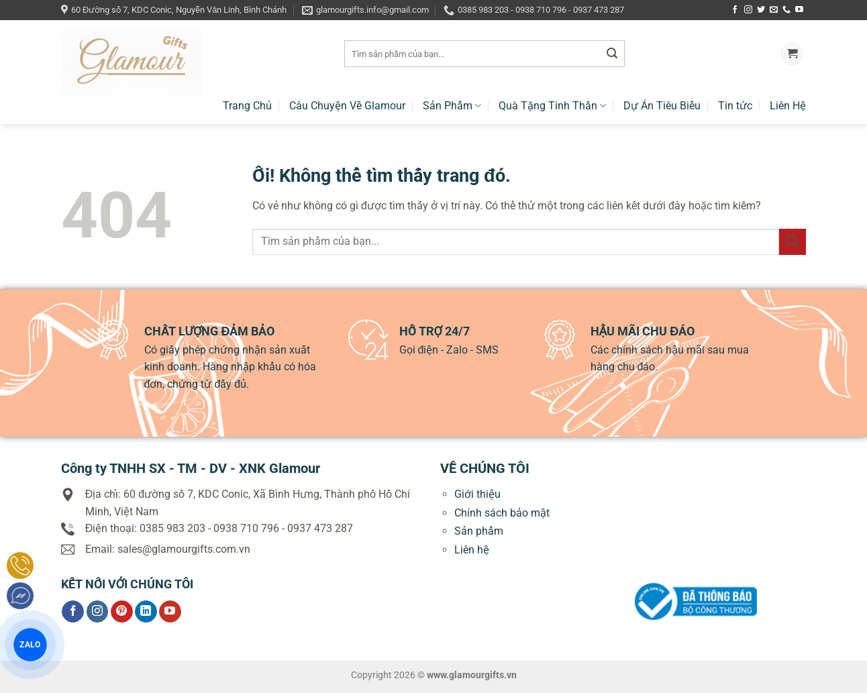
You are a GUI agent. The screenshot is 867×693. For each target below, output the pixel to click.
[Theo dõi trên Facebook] (735, 10)
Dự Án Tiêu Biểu (662, 105)
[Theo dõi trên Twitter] (761, 10)
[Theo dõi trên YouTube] (799, 10)
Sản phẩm (478, 531)
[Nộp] (612, 54)
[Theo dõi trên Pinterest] (122, 611)
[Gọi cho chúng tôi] (786, 10)
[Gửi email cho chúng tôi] (774, 10)
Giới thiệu (477, 494)
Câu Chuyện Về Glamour (347, 105)
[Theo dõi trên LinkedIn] (146, 611)
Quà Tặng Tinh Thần (552, 105)
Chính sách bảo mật (502, 513)
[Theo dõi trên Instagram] (748, 10)
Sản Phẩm (452, 105)
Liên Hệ (788, 105)
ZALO (30, 644)
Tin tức (735, 105)
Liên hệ (471, 549)
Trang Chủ (247, 105)
